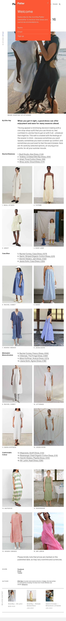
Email (20, 32)
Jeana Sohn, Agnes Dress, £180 (33, 361)
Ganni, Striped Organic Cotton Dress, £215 (37, 256)
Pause (55, 4)
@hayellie (25, 584)
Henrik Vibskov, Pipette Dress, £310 (35, 458)
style (3, 34)
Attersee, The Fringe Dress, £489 (34, 356)
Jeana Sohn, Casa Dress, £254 (32, 261)
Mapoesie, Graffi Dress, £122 (32, 453)
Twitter (20, 573)
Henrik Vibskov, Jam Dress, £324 (32, 259)
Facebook (21, 569)
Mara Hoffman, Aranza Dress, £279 (34, 358)
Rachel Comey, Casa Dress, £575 (33, 254)
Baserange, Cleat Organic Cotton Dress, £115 (39, 455)
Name (20, 27)
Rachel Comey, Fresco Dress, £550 (34, 353)
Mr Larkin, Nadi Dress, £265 (31, 460)
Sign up (21, 36)
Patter (44, 581)
